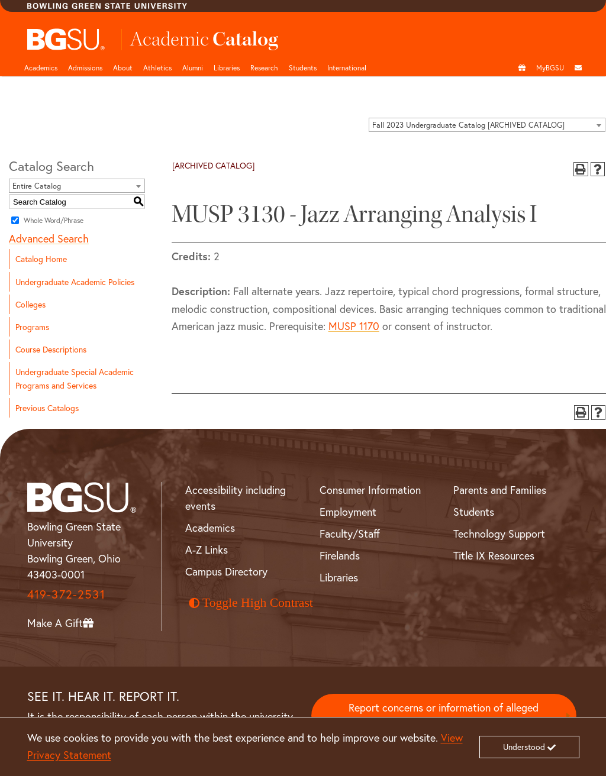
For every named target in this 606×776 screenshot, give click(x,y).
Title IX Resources (493, 555)
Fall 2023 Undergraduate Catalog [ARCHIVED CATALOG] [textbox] (468, 125)
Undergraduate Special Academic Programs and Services (74, 378)
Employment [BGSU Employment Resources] (348, 512)
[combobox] (487, 125)
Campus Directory (226, 571)
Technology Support (499, 533)
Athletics (157, 67)
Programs (32, 326)
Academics (40, 67)
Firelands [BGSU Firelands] (340, 555)
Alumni (192, 67)
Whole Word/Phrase (53, 220)
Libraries (227, 67)
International (346, 67)
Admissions (85, 67)
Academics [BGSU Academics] (210, 527)
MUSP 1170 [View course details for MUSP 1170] (353, 326)
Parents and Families (499, 490)
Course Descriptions (50, 349)
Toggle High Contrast (251, 602)
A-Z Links (206, 549)
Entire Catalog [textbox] (36, 186)
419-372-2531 (66, 594)
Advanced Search (49, 238)
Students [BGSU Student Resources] (473, 512)
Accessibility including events (235, 498)
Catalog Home (41, 258)
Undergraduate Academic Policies (74, 281)
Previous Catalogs (47, 407)
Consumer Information (370, 490)
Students (303, 67)
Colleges (30, 304)
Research (264, 67)
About (123, 67)
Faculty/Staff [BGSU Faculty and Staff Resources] (350, 533)
